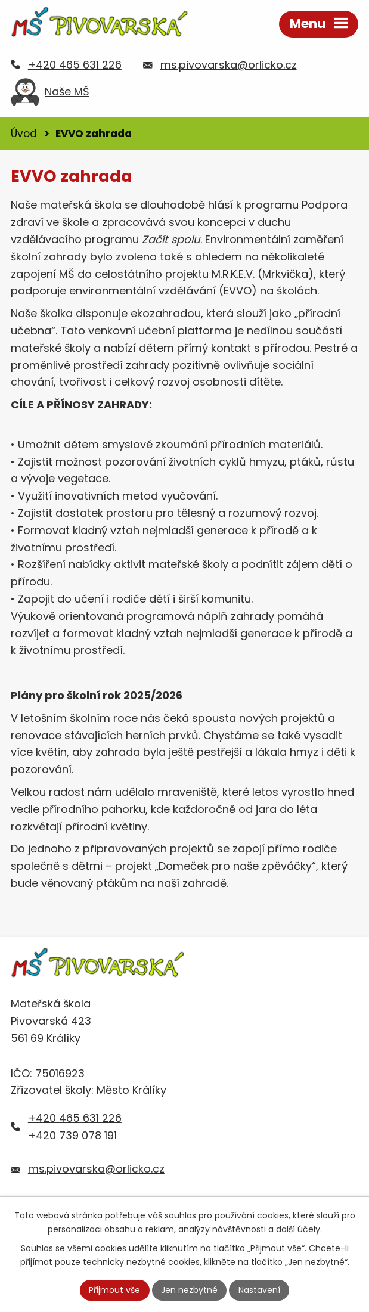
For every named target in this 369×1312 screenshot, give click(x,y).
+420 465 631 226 (75, 64)
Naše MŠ (50, 95)
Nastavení (259, 1290)
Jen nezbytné (189, 1290)
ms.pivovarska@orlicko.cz (228, 64)
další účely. (299, 1229)
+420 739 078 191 (72, 1135)
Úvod (24, 133)
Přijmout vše (114, 1290)
